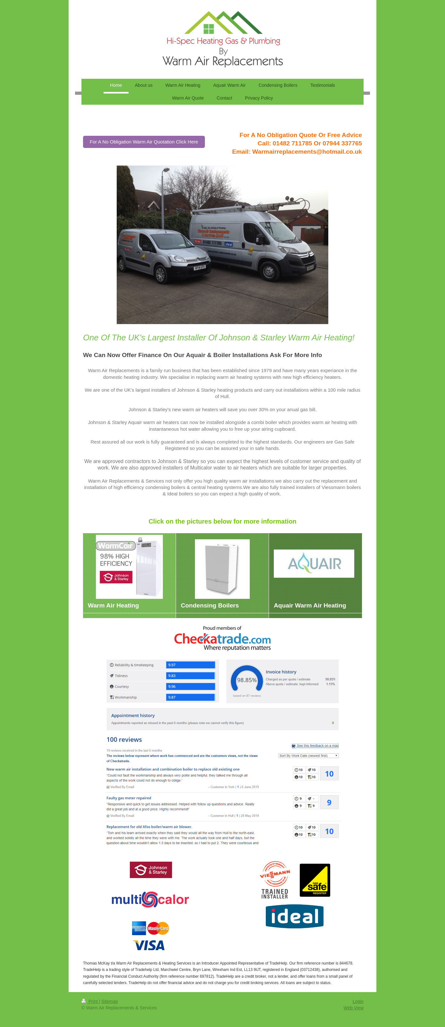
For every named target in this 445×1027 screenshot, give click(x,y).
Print (90, 1001)
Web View (353, 1007)
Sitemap (109, 1001)
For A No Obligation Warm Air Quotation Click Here (144, 141)
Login (358, 1001)
